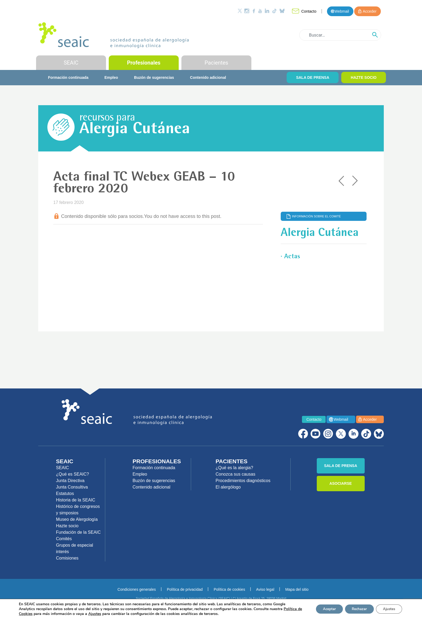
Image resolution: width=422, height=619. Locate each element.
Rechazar (355, 608)
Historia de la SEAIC (75, 500)
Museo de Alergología (77, 519)
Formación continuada (68, 77)
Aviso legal (265, 589)
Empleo (111, 77)
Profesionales (143, 62)
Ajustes (387, 608)
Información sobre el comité (316, 216)
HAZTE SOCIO (364, 77)
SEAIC (71, 62)
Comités (64, 538)
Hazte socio (67, 526)
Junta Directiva (70, 480)
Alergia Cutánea (134, 130)
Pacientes (216, 62)
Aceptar (321, 608)
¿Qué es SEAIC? (72, 474)
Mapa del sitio (296, 589)
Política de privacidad (185, 589)
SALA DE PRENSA (312, 77)
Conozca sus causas (235, 474)
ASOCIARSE (340, 483)
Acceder (370, 11)
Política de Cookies (35, 613)
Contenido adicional (208, 77)
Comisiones (67, 558)
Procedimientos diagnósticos (243, 480)
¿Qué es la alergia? (234, 467)
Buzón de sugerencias (154, 77)
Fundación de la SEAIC (78, 532)
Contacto (308, 11)
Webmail (341, 11)
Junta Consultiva (72, 487)
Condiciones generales (137, 589)
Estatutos (65, 493)
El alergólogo (228, 487)
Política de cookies (229, 589)
